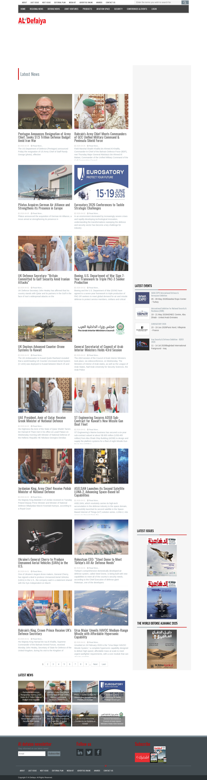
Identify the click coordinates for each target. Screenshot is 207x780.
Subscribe (151, 754)
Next (95, 664)
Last (104, 664)
